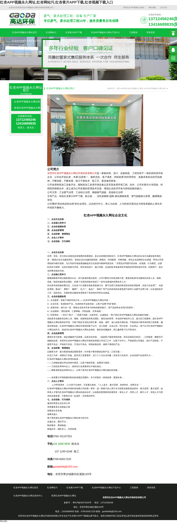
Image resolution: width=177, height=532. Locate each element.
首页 (118, 88)
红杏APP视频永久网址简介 (60, 88)
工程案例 (133, 32)
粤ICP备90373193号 (82, 502)
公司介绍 (163, 7)
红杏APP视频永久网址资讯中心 (26, 41)
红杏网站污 (51, 32)
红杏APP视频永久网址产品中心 (105, 32)
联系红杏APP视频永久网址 (133, 7)
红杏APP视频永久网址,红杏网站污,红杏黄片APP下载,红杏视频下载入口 (56, 2)
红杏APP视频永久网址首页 (24, 32)
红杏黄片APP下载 (73, 32)
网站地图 (152, 7)
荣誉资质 (150, 32)
